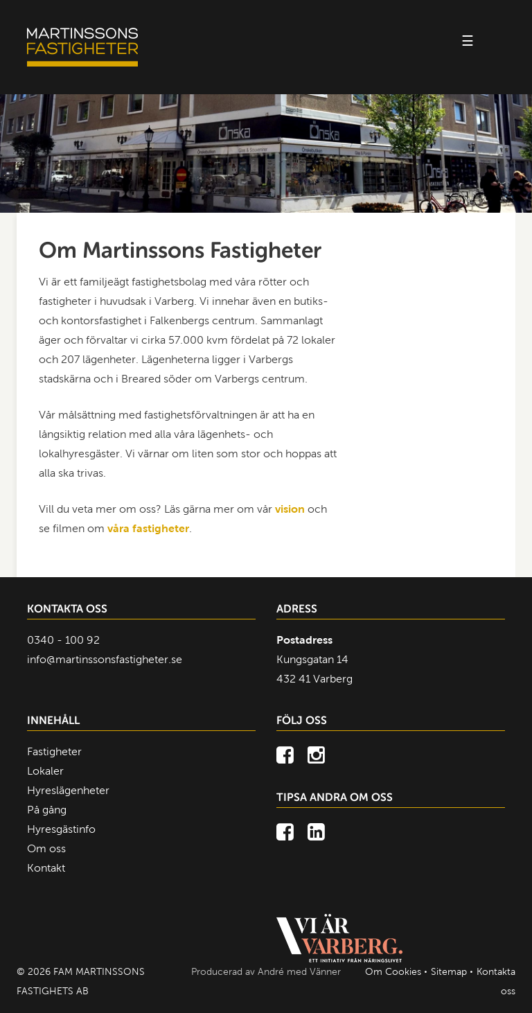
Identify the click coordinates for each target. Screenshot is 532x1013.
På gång (46, 810)
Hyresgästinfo (61, 829)
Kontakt (46, 868)
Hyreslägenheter (68, 790)
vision (290, 509)
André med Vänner (299, 972)
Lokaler (45, 771)
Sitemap (449, 972)
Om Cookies (393, 972)
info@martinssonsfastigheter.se (104, 659)
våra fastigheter (148, 528)
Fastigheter (54, 751)
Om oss (46, 848)
